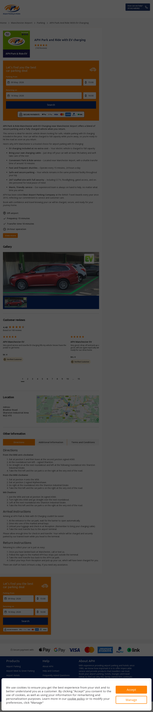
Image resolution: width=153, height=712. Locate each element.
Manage (131, 700)
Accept (131, 690)
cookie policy (76, 699)
